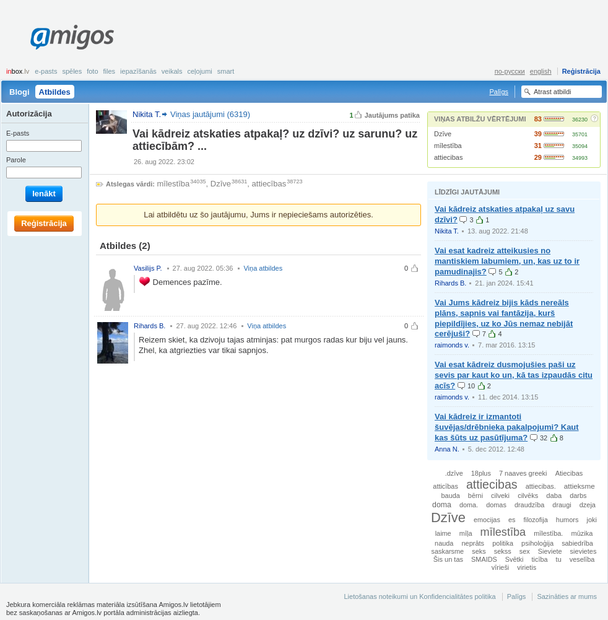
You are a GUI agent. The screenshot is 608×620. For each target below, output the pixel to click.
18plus (481, 473)
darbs (578, 495)
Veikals (172, 71)
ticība (540, 559)
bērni (475, 495)
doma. (468, 505)
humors (567, 519)
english (541, 71)
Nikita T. (447, 231)
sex (524, 551)
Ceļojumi (199, 71)
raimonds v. (452, 345)
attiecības (269, 183)
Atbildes (55, 92)
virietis (526, 567)
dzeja (588, 505)
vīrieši (500, 567)
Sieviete (550, 551)
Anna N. (447, 449)
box (17, 71)
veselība (582, 559)
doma (441, 504)
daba (554, 495)
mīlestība (448, 145)
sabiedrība (577, 543)
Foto (92, 71)
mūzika (582, 533)
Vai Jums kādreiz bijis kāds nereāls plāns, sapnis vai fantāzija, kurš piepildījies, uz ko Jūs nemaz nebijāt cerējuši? (504, 318)
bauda (450, 495)
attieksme (579, 486)
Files (109, 71)
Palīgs (498, 91)
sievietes (583, 551)
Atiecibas (569, 473)
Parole (16, 160)
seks (478, 551)
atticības (445, 486)
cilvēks (528, 495)
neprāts (472, 543)
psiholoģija (537, 543)
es (512, 519)
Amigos (72, 37)
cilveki (500, 495)
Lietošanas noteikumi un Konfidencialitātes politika (419, 596)
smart (226, 71)
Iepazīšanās (138, 71)
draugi (561, 505)
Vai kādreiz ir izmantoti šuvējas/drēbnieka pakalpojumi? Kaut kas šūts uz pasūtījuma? (507, 427)
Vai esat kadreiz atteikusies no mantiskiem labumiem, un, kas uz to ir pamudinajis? (507, 261)
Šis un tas (448, 559)
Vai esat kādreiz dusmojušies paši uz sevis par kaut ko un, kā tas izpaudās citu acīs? (514, 375)
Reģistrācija (581, 71)
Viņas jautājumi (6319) (210, 114)
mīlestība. (548, 533)
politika (502, 543)
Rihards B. (450, 283)
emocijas (487, 519)
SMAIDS (484, 559)
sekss (502, 551)
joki (592, 519)
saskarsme (448, 551)
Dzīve (442, 134)
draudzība (529, 505)
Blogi (19, 92)
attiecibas (448, 157)
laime (443, 533)
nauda (444, 543)
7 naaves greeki (523, 473)
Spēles (72, 71)
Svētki (514, 559)
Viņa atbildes (262, 268)
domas (496, 505)
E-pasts (46, 71)
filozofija (535, 519)
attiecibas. (541, 486)
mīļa (465, 533)
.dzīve (454, 473)
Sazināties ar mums (567, 596)
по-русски (510, 71)
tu (559, 559)
